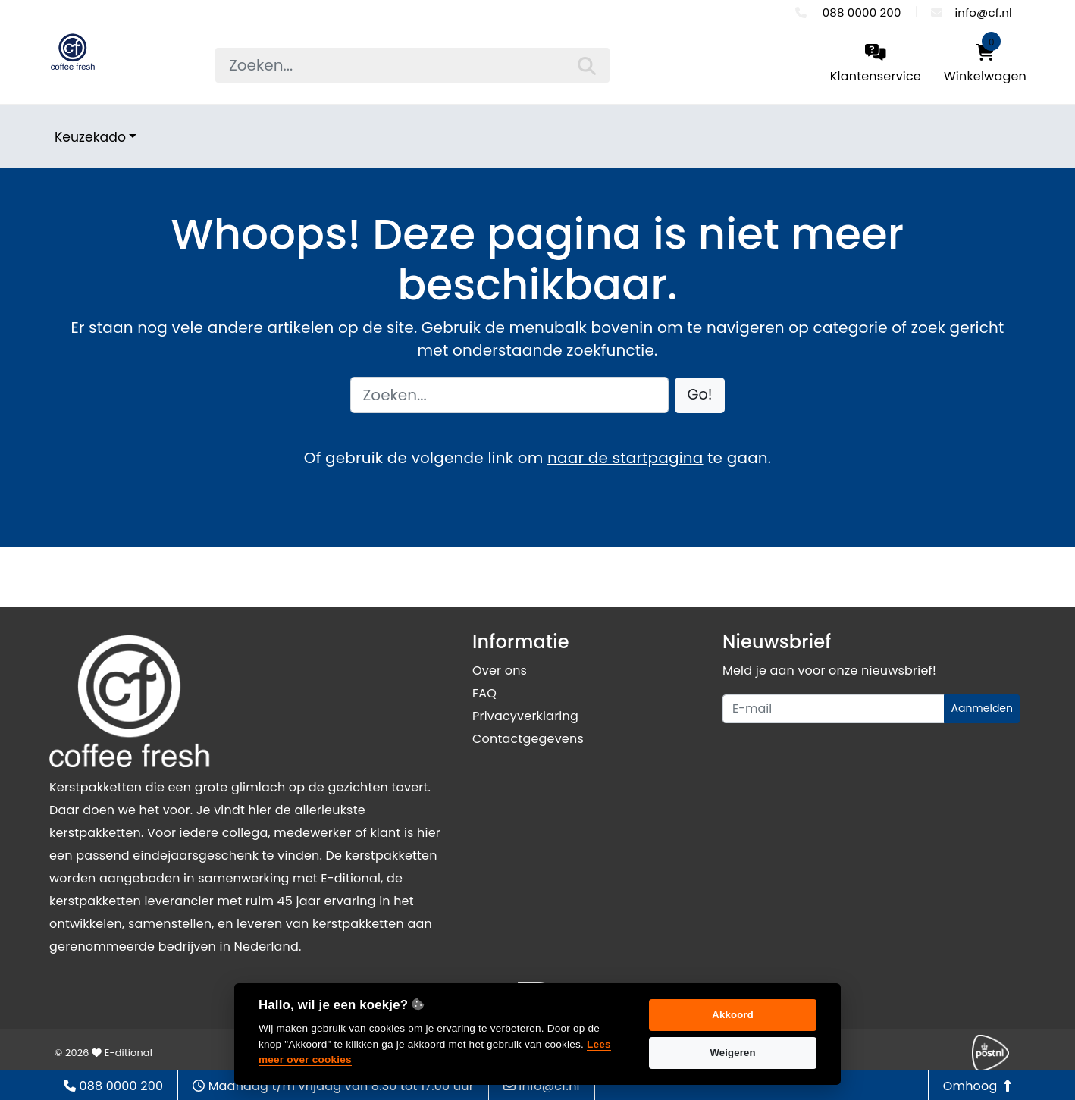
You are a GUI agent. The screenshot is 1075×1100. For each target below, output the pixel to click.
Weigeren (732, 1052)
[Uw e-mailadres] (833, 708)
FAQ (484, 693)
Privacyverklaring (525, 716)
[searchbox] (412, 65)
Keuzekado (90, 137)
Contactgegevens (528, 738)
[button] (700, 395)
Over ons (499, 670)
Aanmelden (982, 708)
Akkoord (733, 1014)
